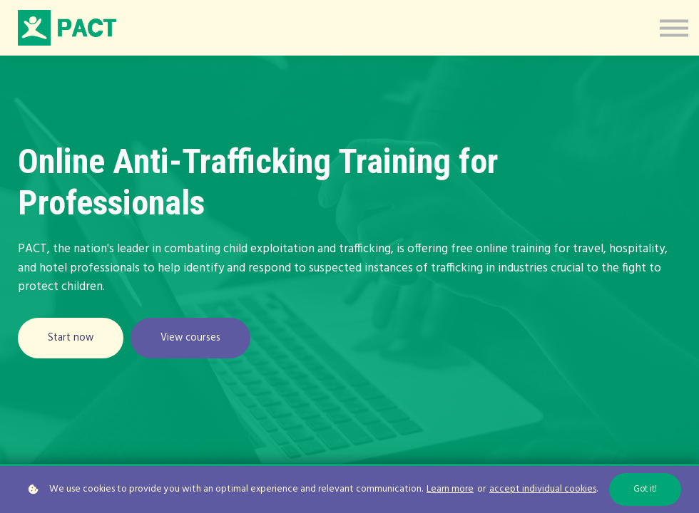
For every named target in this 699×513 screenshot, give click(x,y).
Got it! (645, 489)
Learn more (450, 489)
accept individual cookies (542, 489)
